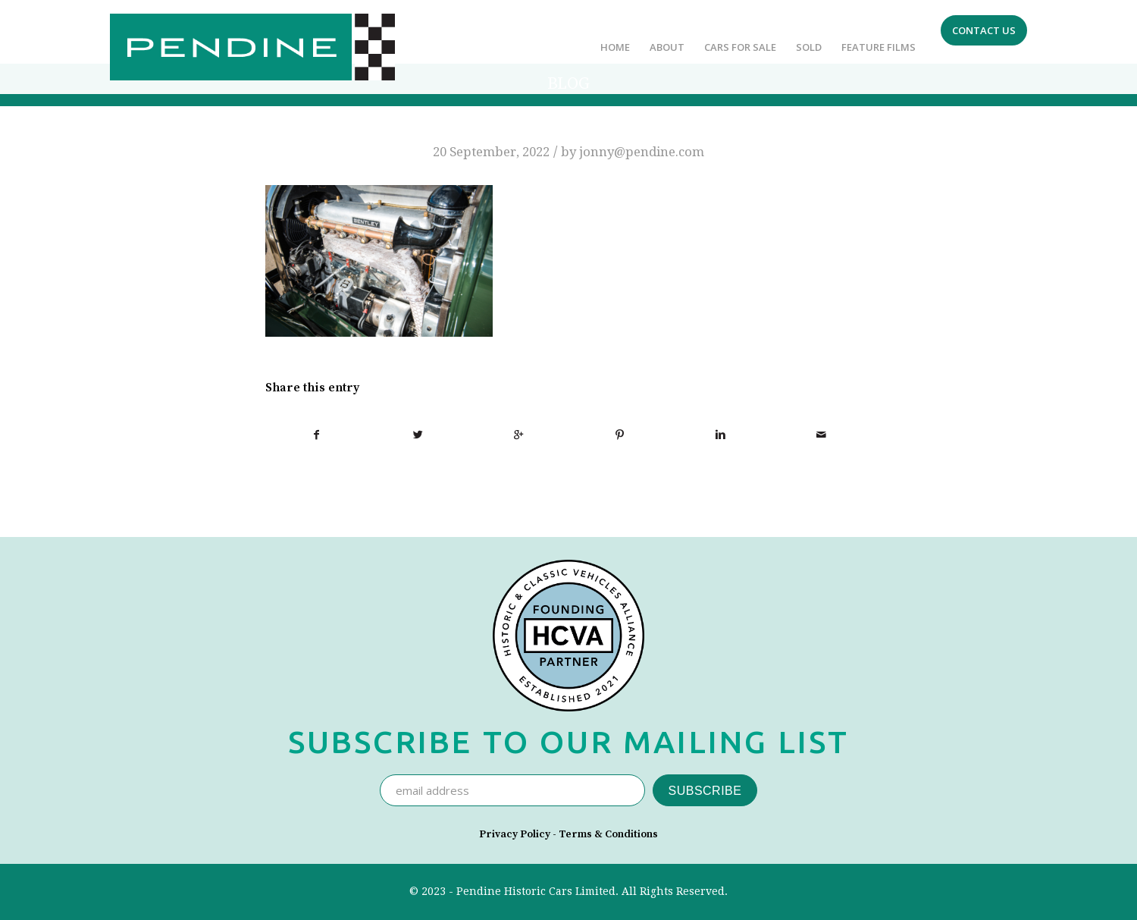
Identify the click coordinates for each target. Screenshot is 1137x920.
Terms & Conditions (608, 834)
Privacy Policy (514, 834)
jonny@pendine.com (641, 151)
